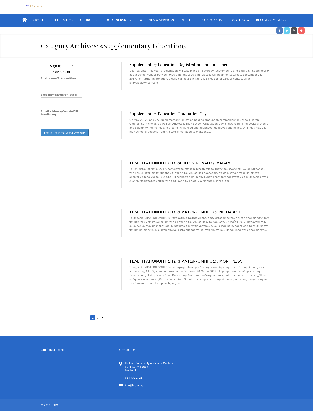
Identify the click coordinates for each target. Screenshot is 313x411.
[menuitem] (34, 6)
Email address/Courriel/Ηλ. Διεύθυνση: (60, 113)
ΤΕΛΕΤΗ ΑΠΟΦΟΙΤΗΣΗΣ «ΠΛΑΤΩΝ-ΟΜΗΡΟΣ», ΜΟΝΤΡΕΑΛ (185, 261)
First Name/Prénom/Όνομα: (60, 78)
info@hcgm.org (134, 385)
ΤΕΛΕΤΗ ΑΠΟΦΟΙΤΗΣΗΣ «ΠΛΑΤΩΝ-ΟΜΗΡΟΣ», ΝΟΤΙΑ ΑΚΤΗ (186, 211)
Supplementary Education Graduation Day (168, 113)
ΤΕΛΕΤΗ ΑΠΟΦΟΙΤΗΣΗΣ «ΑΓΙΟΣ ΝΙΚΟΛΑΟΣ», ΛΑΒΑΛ (179, 162)
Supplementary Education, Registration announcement (179, 64)
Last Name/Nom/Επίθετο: (59, 94)
